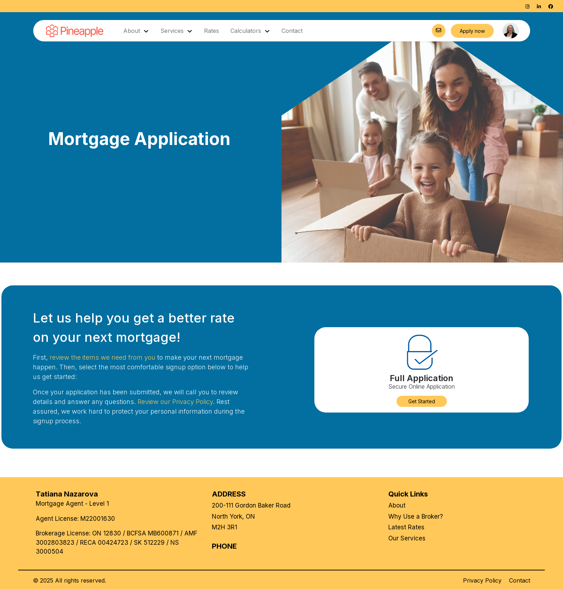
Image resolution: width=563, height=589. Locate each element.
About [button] (132, 30)
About (396, 505)
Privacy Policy (482, 580)
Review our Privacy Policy (175, 401)
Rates (211, 30)
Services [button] (172, 30)
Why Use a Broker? (415, 516)
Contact (292, 30)
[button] (422, 401)
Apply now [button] (472, 31)
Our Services (406, 538)
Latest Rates (406, 527)
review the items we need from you (102, 357)
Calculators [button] (246, 30)
